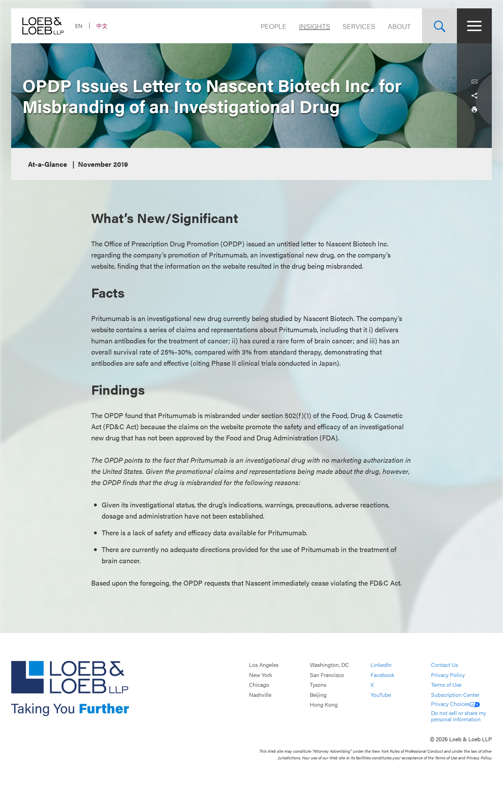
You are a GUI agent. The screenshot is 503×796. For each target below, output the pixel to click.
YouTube (381, 695)
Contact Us (444, 665)
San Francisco (327, 675)
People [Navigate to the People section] (273, 26)
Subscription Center (455, 695)
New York (260, 675)
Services (359, 26)
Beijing (318, 695)
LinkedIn (381, 665)
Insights (314, 26)
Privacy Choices (455, 704)
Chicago (259, 685)
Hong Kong (324, 705)
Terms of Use (446, 685)
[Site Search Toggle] (439, 25)
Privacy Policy (448, 675)
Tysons (318, 685)
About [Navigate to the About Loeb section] (399, 26)
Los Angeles (263, 665)
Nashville (260, 695)
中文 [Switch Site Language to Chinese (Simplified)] (102, 26)
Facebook (382, 675)
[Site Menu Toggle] (474, 25)
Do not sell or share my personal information (458, 716)
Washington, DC (329, 665)
